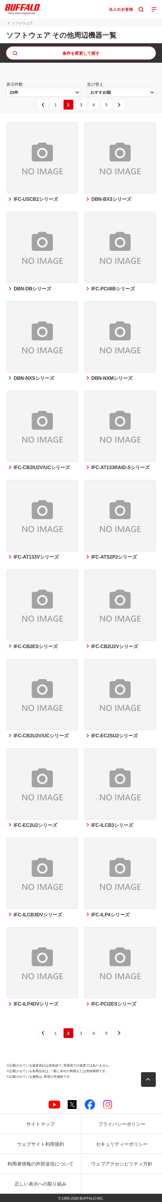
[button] (148, 1079)
